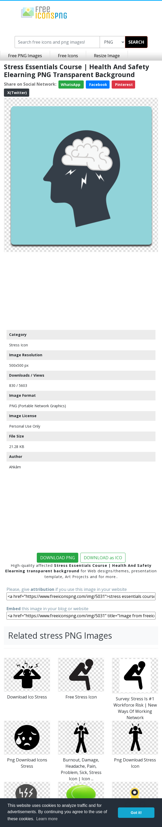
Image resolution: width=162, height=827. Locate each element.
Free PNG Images (25, 56)
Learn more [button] (47, 819)
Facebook (97, 84)
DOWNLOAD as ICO (103, 558)
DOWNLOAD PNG (57, 558)
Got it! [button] (136, 813)
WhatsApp (71, 84)
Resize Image (107, 56)
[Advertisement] (81, 290)
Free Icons (68, 56)
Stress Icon (18, 344)
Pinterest (123, 84)
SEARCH (136, 42)
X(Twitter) (16, 92)
